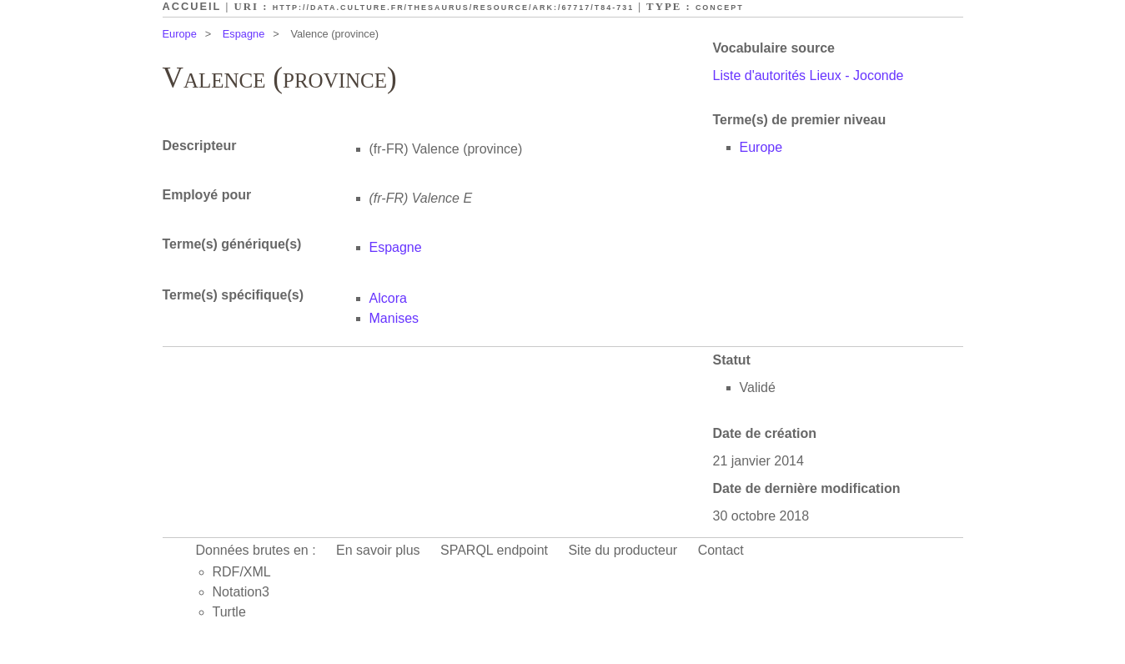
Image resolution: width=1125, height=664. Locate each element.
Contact (721, 550)
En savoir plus (378, 550)
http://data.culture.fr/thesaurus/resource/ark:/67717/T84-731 (453, 7)
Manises (394, 318)
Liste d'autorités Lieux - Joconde (808, 75)
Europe (180, 34)
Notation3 (241, 592)
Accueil (192, 6)
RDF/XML (242, 572)
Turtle (229, 612)
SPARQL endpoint (494, 550)
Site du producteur (622, 550)
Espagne (244, 34)
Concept (720, 7)
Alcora (388, 298)
